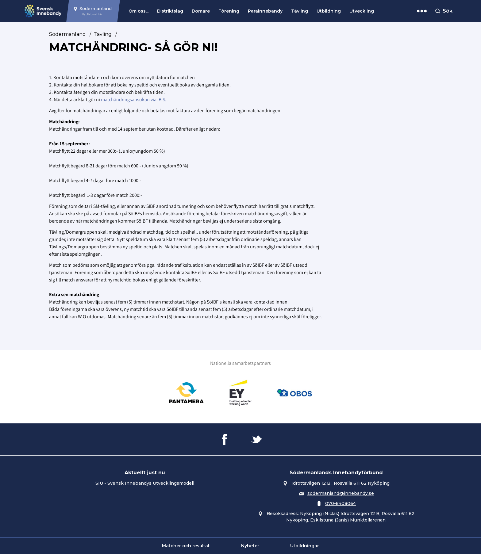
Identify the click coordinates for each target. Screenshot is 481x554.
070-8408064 (340, 503)
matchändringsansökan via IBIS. (133, 99)
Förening (228, 11)
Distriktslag (170, 11)
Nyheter (250, 545)
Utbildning (329, 11)
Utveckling (361, 11)
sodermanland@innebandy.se (340, 493)
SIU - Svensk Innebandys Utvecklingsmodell (144, 483)
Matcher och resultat (186, 545)
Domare (201, 11)
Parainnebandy (265, 11)
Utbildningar (304, 545)
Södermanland (67, 34)
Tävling (299, 11)
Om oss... (138, 11)
